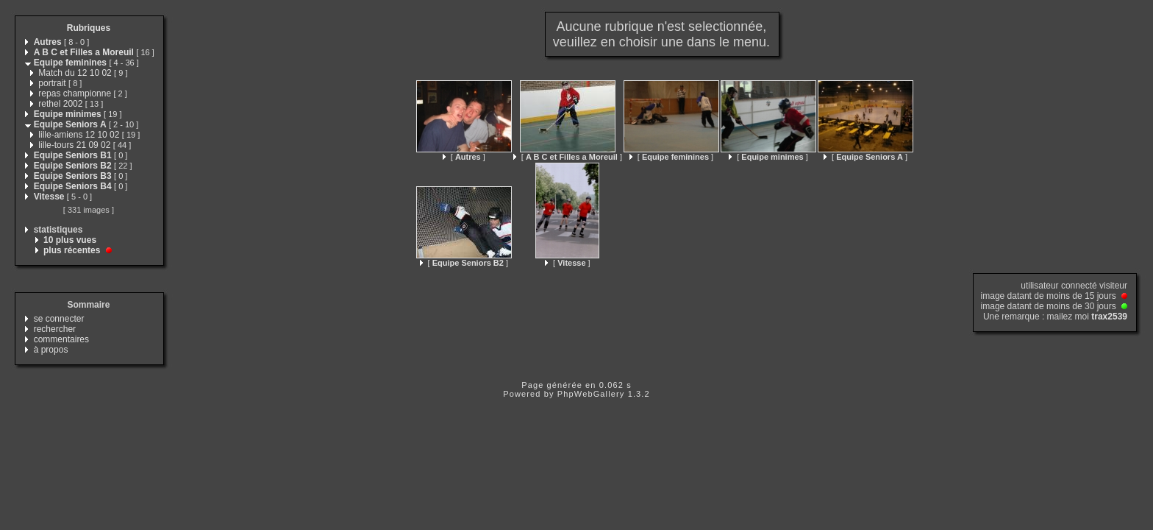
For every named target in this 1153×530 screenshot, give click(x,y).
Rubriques (88, 28)
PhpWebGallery (591, 393)
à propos (51, 349)
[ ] (464, 156)
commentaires (61, 339)
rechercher (55, 329)
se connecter (59, 319)
